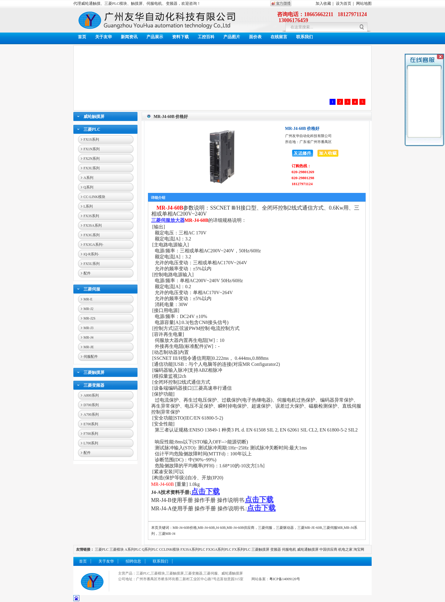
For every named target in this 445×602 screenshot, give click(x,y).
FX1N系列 (92, 149)
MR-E (88, 299)
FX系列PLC (241, 549)
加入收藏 (323, 3)
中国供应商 (328, 549)
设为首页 (343, 3)
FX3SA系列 (93, 225)
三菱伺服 (92, 289)
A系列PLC (133, 549)
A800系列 (91, 395)
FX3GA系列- (93, 244)
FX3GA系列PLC (218, 549)
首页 (82, 37)
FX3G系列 (92, 235)
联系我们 (304, 37)
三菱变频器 (94, 385)
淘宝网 (358, 549)
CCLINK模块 (169, 549)
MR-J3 (88, 328)
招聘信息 (133, 561)
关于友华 (103, 37)
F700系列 (91, 433)
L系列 (88, 206)
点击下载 (205, 491)
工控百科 (206, 37)
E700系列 (91, 424)
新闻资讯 (129, 37)
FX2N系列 (92, 158)
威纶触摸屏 (94, 116)
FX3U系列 (92, 168)
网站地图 (364, 3)
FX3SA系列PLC (192, 549)
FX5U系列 (92, 264)
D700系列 (91, 405)
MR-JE (89, 347)
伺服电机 (289, 549)
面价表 (255, 37)
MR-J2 (88, 309)
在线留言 (279, 37)
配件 (87, 273)
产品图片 (231, 37)
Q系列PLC (150, 549)
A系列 (88, 178)
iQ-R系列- (91, 254)
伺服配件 (91, 356)
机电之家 (345, 549)
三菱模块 (116, 549)
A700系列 (91, 414)
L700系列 (91, 443)
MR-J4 (88, 337)
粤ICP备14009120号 (284, 579)
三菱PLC (92, 129)
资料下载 (180, 37)
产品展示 (154, 37)
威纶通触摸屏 (308, 549)
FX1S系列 (91, 139)
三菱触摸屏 (94, 372)
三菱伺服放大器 (168, 220)
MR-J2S (89, 318)
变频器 (275, 549)
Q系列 (88, 187)
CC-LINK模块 (94, 197)
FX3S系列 (91, 216)
